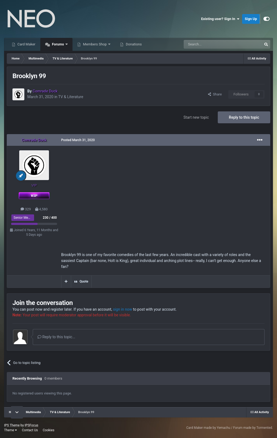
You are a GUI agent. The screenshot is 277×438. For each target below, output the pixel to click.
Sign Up (251, 19)
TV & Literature (70, 97)
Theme (10, 430)
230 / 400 (50, 218)
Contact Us (30, 430)
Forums (58, 44)
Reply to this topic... (56, 337)
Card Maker (26, 44)
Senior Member (24, 218)
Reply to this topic (244, 117)
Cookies (48, 430)
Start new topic (196, 117)
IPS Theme (12, 425)
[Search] (210, 44)
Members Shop (95, 44)
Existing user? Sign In (220, 19)
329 (26, 209)
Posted (78, 140)
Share (215, 94)
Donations (133, 44)
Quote (84, 281)
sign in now (122, 309)
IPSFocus (31, 425)
